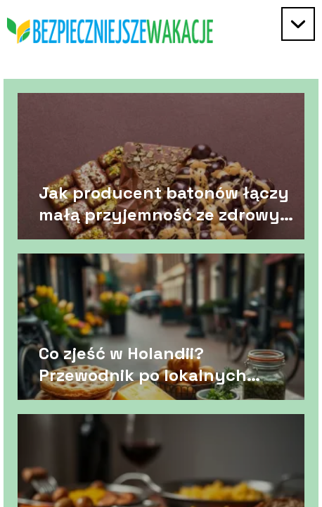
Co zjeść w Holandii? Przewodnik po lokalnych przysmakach (143, 363)
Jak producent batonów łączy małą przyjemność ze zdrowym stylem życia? (167, 203)
